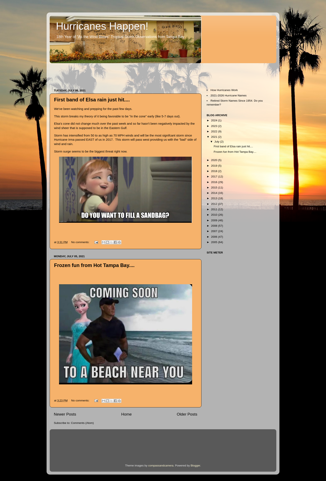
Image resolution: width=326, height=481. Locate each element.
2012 (214, 203)
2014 (214, 192)
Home (126, 414)
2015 (214, 187)
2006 (214, 236)
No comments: (80, 242)
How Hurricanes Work (224, 90)
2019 (214, 165)
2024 (214, 120)
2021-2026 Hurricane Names (229, 95)
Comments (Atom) (82, 422)
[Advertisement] (125, 74)
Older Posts (187, 414)
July (217, 141)
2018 (214, 171)
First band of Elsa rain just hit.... (92, 99)
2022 (214, 131)
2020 (214, 160)
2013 (214, 198)
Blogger (195, 465)
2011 (214, 209)
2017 (214, 176)
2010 (214, 214)
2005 (214, 242)
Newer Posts (65, 414)
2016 (214, 182)
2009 (214, 220)
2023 (214, 126)
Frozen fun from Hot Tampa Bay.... (94, 265)
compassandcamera (161, 465)
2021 (214, 136)
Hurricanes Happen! (102, 26)
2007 (214, 231)
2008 (214, 225)
